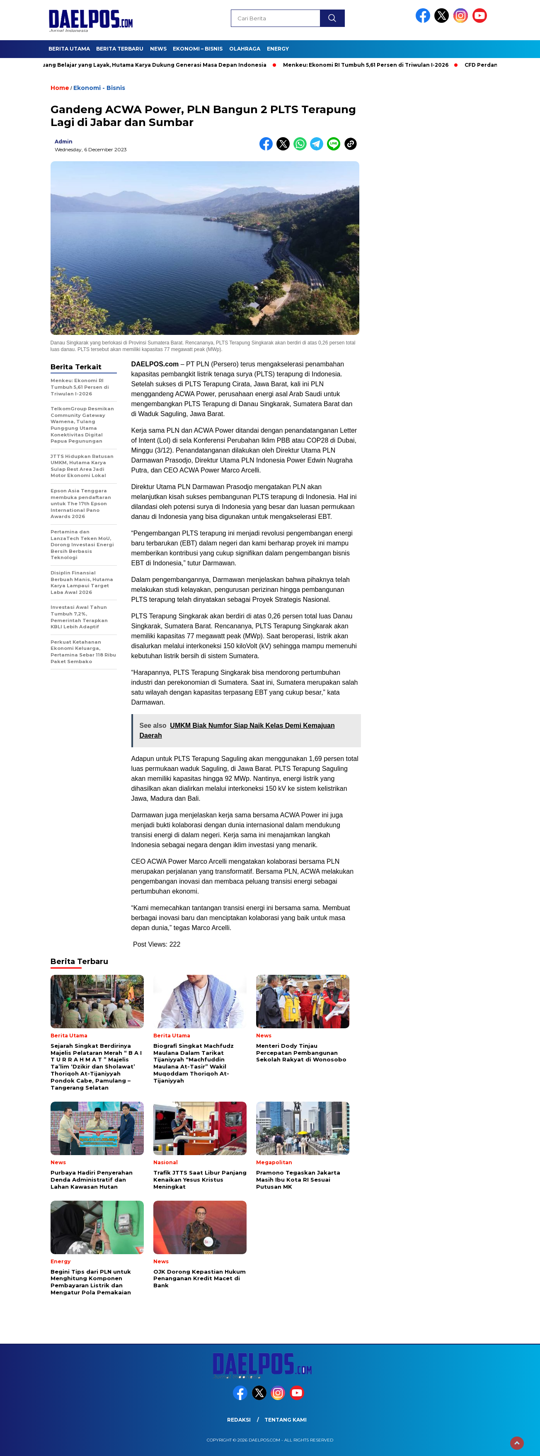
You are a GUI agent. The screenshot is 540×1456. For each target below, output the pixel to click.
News (158, 49)
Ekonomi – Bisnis (198, 49)
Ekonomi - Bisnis (99, 88)
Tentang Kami (285, 1420)
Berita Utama (69, 49)
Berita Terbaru (119, 49)
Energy (278, 49)
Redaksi (239, 1420)
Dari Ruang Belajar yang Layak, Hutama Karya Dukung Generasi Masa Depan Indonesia (150, 65)
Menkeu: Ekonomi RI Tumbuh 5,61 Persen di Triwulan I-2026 (370, 65)
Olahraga (244, 49)
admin (64, 141)
